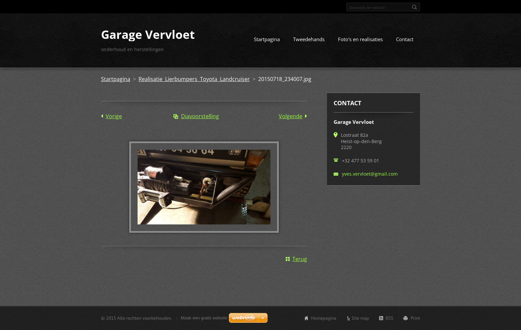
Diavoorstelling (200, 116)
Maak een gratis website (204, 317)
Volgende (290, 116)
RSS (389, 318)
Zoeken (414, 7)
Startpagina (267, 39)
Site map (360, 318)
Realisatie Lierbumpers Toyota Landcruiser (194, 79)
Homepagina (323, 318)
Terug (299, 259)
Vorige (114, 116)
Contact (404, 39)
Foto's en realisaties (360, 39)
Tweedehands (309, 39)
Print (415, 318)
